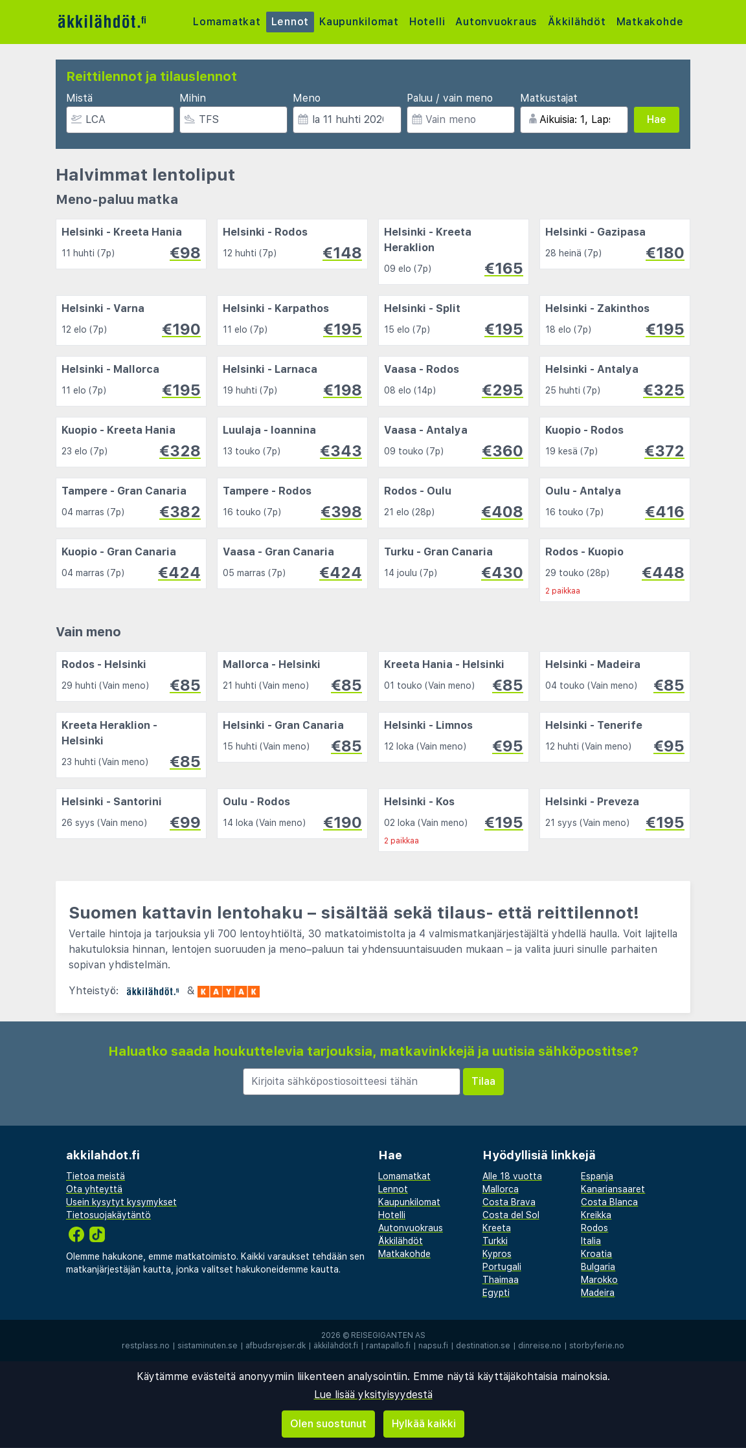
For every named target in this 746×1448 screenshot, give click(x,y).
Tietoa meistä (95, 1176)
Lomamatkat (227, 22)
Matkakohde (651, 22)
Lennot (290, 22)
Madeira (598, 1292)
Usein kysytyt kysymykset (121, 1202)
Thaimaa (500, 1280)
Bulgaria (598, 1267)
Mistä (79, 98)
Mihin (192, 98)
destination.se (483, 1345)
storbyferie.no (596, 1345)
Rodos (594, 1228)
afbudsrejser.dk (275, 1345)
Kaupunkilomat (360, 22)
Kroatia (596, 1254)
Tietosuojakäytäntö (108, 1215)
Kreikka (596, 1215)
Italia (591, 1241)
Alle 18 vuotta (512, 1176)
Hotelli (428, 22)
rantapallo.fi (388, 1345)
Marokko (599, 1280)
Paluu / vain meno (450, 98)
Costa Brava (509, 1202)
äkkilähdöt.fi (335, 1345)
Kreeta (496, 1228)
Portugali (501, 1267)
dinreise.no (539, 1345)
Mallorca (500, 1189)
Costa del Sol (510, 1215)
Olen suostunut (328, 1424)
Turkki (495, 1241)
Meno (307, 98)
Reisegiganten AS (388, 1335)
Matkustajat (549, 98)
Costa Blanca (609, 1202)
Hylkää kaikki (424, 1424)
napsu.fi (433, 1345)
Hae (656, 119)
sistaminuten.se (207, 1345)
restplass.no (146, 1345)
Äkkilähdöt (578, 22)
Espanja (597, 1176)
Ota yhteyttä (94, 1189)
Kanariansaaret (613, 1189)
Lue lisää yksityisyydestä (373, 1394)
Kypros (497, 1254)
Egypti (496, 1292)
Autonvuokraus (498, 22)
